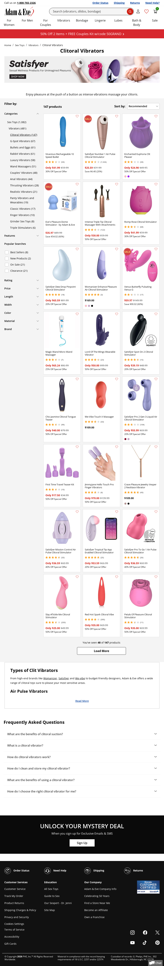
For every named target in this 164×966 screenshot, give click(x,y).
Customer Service (15, 889)
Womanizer (50, 678)
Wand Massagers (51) (23, 166)
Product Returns (14, 903)
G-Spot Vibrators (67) (22, 141)
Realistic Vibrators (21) (23, 191)
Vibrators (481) (17, 128)
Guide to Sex (51, 896)
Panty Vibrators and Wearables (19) (22, 200)
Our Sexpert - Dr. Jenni (58, 903)
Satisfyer (64, 678)
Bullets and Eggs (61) (22, 147)
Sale (155, 20)
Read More (82, 700)
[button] (101, 651)
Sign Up (82, 843)
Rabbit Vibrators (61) (22, 153)
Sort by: (119, 106)
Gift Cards (10, 943)
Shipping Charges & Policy (20, 910)
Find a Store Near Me (97, 903)
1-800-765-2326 (26, 3)
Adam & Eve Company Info (100, 889)
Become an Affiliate (96, 910)
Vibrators (63, 20)
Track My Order (13, 896)
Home (7, 45)
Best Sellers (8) (19, 252)
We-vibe (80, 678)
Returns (135, 3)
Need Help (55, 870)
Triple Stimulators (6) (23, 227)
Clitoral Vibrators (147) (23, 134)
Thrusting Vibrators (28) (24, 185)
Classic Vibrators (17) (22, 208)
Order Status (100, 3)
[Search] (91, 11)
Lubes (118, 20)
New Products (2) (20, 258)
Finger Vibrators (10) (22, 215)
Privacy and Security (16, 917)
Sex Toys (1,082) (16, 122)
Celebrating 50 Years (96, 896)
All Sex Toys (51, 889)
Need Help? (152, 3)
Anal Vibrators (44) (21, 179)
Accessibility (11, 936)
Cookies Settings (14, 924)
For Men (27, 20)
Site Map (49, 910)
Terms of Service (14, 929)
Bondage (82, 20)
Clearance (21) (19, 270)
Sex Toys (19, 45)
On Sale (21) (17, 264)
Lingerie (100, 20)
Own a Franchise (94, 917)
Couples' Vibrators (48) (23, 172)
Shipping (119, 3)
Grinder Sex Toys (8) (22, 221)
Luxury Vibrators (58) (22, 160)
